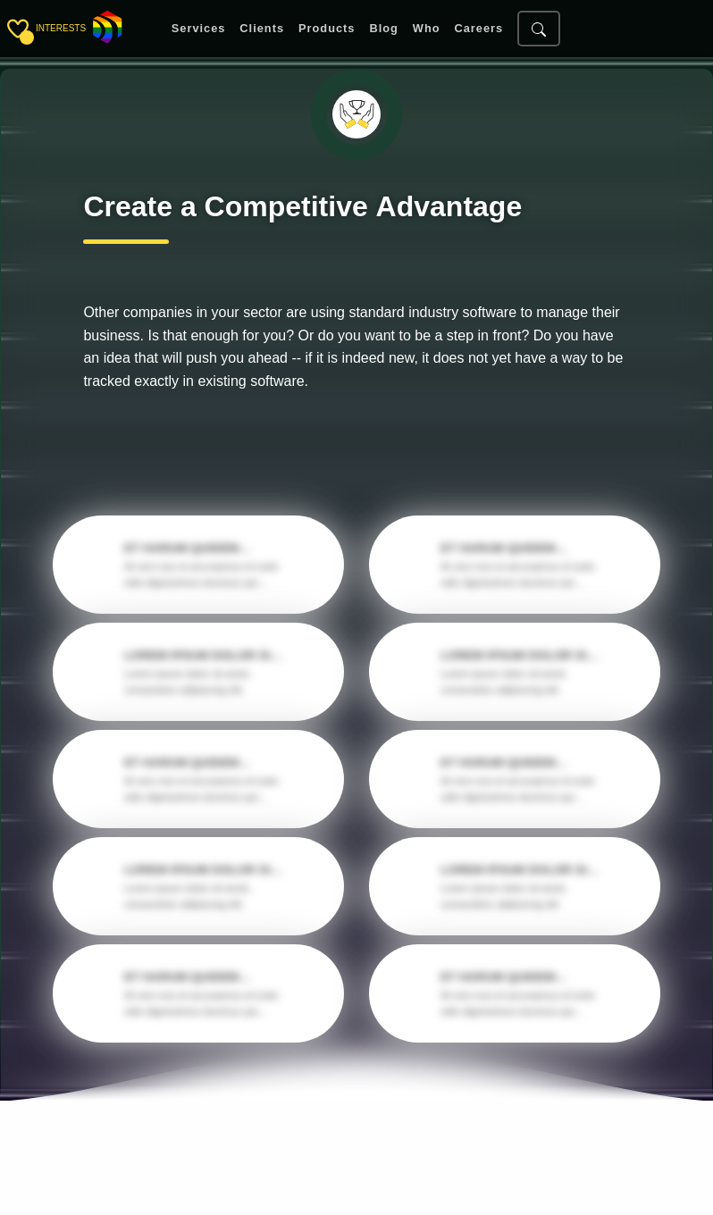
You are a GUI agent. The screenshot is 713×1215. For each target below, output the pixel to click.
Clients (261, 29)
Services (199, 29)
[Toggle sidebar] (18, 28)
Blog (383, 29)
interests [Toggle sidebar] (61, 28)
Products (326, 29)
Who (426, 29)
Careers (478, 29)
